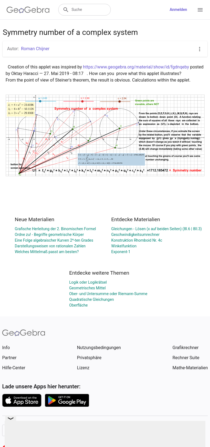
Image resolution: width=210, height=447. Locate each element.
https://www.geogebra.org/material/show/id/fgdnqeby (136, 67)
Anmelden (178, 9)
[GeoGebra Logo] (28, 10)
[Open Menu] (200, 10)
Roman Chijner (35, 48)
